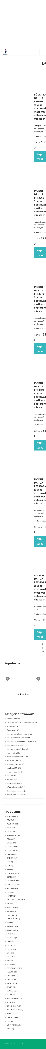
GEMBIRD (12, 877)
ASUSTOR (12, 824)
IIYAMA (11, 896)
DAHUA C (12, 858)
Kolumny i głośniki (15, 764)
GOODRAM (13, 885)
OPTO (10, 953)
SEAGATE (12, 991)
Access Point (13, 719)
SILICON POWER (15, 998)
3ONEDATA (13, 816)
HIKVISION (12, 888)
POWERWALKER (15, 968)
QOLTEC (11, 979)
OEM (10, 941)
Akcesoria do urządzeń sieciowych (22, 722)
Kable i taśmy (13, 753)
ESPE (10, 869)
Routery (11, 775)
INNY (10, 903)
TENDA (11, 1002)
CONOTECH (13, 850)
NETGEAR (12, 938)
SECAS (11, 995)
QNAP (11, 976)
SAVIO (11, 987)
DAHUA (11, 854)
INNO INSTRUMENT (16, 900)
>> (43, 651)
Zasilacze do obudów (16, 794)
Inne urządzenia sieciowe (17, 749)
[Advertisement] (23, 24)
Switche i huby (14, 783)
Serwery (12, 779)
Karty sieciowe (14, 760)
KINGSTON (12, 907)
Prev (8, 679)
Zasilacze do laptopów (17, 791)
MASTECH (12, 915)
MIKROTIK (13, 922)
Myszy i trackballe (15, 772)
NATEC (11, 934)
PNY (10, 960)
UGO (10, 1021)
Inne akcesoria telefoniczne (18, 738)
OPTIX (11, 949)
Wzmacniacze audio (16, 787)
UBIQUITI (12, 1017)
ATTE (11, 831)
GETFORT (13, 881)
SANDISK (12, 983)
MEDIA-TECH (13, 919)
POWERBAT (13, 964)
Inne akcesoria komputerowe (20, 734)
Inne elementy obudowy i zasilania (21, 741)
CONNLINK (12, 847)
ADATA (11, 820)
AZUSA (11, 839)
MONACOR (12, 926)
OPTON (12, 957)
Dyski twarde (13, 730)
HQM (10, 892)
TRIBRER (11, 1014)
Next (38, 679)
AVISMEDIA (13, 835)
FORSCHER (13, 873)
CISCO (11, 843)
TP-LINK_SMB (14, 1006)
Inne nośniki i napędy (16, 745)
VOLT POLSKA (14, 1025)
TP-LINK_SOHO (15, 1010)
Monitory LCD (14, 768)
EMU (10, 866)
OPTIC (11, 945)
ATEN (11, 828)
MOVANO (12, 930)
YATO (10, 1029)
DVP (10, 862)
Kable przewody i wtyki (17, 756)
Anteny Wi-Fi (13, 726)
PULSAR (12, 972)
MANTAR (12, 911)
